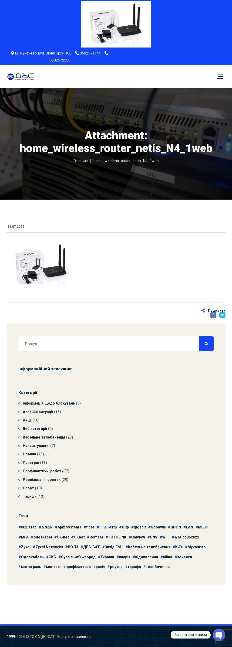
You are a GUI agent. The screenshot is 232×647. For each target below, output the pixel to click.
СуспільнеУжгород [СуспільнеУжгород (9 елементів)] (78, 557)
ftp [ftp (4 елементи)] (114, 527)
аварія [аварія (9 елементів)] (124, 557)
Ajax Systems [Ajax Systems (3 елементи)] (69, 527)
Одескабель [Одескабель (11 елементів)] (32, 557)
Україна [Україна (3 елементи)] (107, 557)
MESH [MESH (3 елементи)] (203, 527)
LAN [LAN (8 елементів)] (189, 527)
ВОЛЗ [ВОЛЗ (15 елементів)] (73, 547)
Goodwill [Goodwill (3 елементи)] (158, 527)
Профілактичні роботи (43, 471)
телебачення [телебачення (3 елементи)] (158, 567)
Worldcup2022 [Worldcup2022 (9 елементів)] (186, 537)
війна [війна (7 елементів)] (167, 557)
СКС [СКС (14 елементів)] (52, 557)
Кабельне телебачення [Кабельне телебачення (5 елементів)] (149, 547)
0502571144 (90, 53)
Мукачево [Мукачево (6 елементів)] (197, 547)
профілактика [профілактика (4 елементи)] (78, 567)
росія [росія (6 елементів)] (100, 567)
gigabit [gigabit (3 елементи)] (140, 527)
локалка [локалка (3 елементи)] (184, 557)
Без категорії (35, 428)
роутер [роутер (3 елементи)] (116, 567)
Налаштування (36, 445)
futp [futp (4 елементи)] (125, 527)
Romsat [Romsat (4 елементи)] (96, 537)
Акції (27, 420)
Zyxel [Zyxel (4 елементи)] (25, 547)
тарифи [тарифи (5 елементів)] (134, 567)
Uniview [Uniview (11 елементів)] (138, 537)
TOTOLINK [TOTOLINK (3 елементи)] (117, 537)
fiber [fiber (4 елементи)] (90, 527)
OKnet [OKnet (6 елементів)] (79, 537)
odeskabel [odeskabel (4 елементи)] (43, 537)
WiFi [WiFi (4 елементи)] (165, 537)
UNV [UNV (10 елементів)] (153, 537)
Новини (29, 454)
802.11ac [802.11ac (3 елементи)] (29, 527)
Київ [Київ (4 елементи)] (179, 547)
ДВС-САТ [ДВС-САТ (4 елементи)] (91, 547)
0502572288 (60, 60)
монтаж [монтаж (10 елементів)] (53, 567)
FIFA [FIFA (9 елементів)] (103, 527)
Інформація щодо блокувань (49, 403)
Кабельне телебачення (44, 437)
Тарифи (30, 496)
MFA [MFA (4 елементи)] (25, 537)
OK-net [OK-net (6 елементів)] (63, 537)
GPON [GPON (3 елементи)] (176, 527)
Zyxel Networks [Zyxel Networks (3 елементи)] (49, 547)
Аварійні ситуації (38, 412)
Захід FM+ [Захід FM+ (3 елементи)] (114, 547)
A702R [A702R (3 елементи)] (47, 527)
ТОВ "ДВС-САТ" (43, 639)
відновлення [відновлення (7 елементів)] (146, 557)
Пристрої (31, 462)
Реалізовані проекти (42, 479)
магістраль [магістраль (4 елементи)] (31, 567)
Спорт (28, 488)
